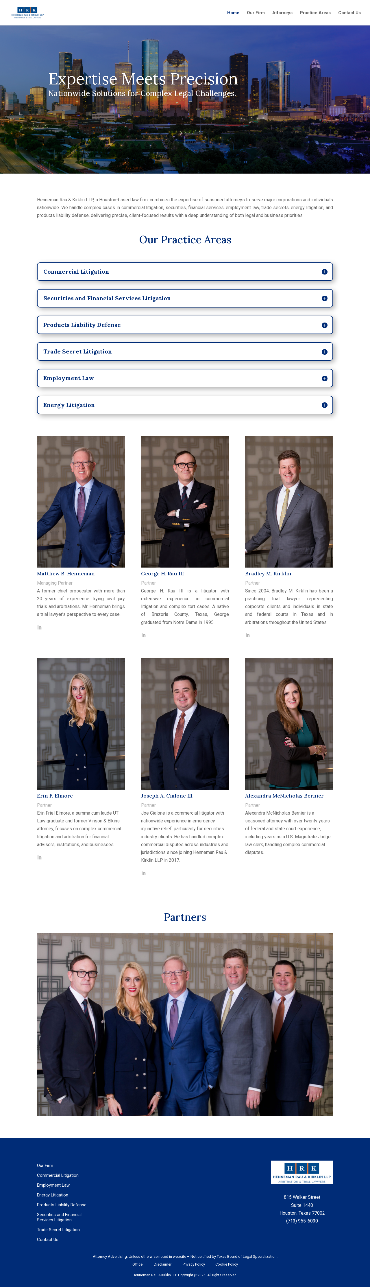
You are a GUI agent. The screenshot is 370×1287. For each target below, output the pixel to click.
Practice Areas (315, 13)
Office (137, 1264)
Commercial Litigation (58, 1175)
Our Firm (256, 13)
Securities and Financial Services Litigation (59, 1217)
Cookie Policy (226, 1264)
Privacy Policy (193, 1264)
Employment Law (53, 1185)
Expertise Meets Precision (143, 79)
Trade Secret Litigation (58, 1229)
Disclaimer (162, 1264)
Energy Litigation (52, 1195)
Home (233, 13)
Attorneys (282, 13)
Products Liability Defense (61, 1204)
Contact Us (349, 13)
